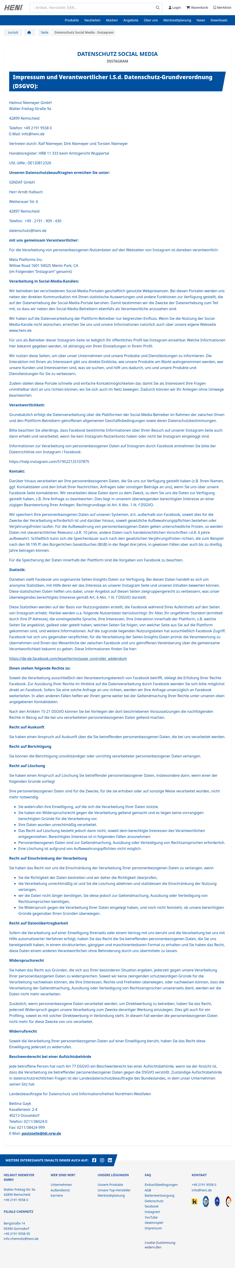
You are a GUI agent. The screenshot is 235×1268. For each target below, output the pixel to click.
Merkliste (222, 7)
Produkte (72, 20)
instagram (152, 1212)
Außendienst (60, 1190)
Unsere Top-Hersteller (114, 1190)
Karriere (57, 1195)
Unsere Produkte (110, 1184)
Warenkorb (197, 7)
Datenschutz (154, 1201)
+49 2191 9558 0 (204, 1184)
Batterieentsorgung (159, 1195)
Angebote (130, 20)
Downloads (219, 20)
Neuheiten (92, 20)
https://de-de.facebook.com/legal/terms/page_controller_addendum (68, 658)
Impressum (153, 1228)
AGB (148, 1190)
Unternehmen (61, 1184)
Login (175, 7)
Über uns (151, 20)
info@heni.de (202, 1190)
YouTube (151, 1217)
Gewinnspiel (154, 1222)
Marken (112, 20)
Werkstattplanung (177, 20)
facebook (151, 1206)
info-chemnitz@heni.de (21, 1238)
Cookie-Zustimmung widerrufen (160, 1244)
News (201, 20)
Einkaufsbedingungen (161, 1184)
